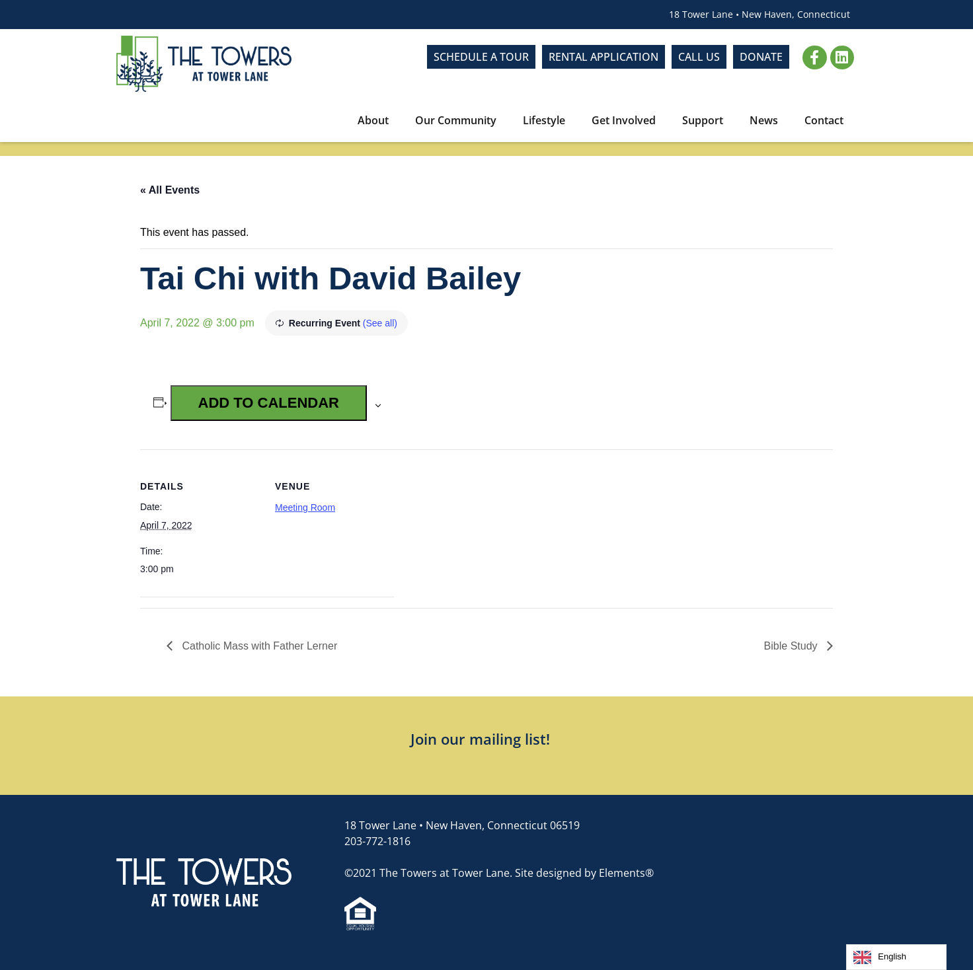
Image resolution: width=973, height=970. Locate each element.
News (764, 120)
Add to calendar (268, 402)
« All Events (170, 190)
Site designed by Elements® (584, 873)
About (373, 120)
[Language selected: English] (896, 957)
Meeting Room (305, 507)
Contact (823, 120)
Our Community (455, 120)
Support (702, 120)
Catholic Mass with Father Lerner (258, 646)
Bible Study (792, 646)
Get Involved (624, 120)
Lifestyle (544, 120)
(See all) (380, 323)
